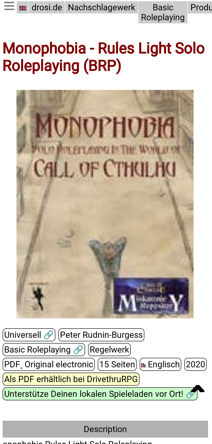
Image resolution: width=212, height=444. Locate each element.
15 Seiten (117, 364)
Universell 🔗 (29, 335)
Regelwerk (109, 350)
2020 (195, 364)
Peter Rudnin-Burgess (101, 335)
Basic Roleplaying (163, 12)
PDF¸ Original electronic (48, 364)
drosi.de (47, 7)
